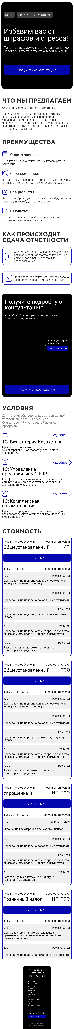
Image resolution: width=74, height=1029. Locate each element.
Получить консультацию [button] (35, 14)
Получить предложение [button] (37, 389)
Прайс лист (31, 981)
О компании (31, 988)
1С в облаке (31, 992)
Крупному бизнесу (33, 986)
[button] (69, 435)
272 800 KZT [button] (37, 804)
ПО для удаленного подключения (37, 1025)
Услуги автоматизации (34, 997)
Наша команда (32, 990)
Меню (9, 14)
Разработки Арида (33, 999)
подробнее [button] (59, 435)
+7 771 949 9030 (37, 1013)
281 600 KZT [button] (37, 910)
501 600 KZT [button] (37, 681)
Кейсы (30, 1003)
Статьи (30, 1001)
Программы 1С (32, 984)
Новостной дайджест (34, 1005)
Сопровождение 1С (33, 994)
